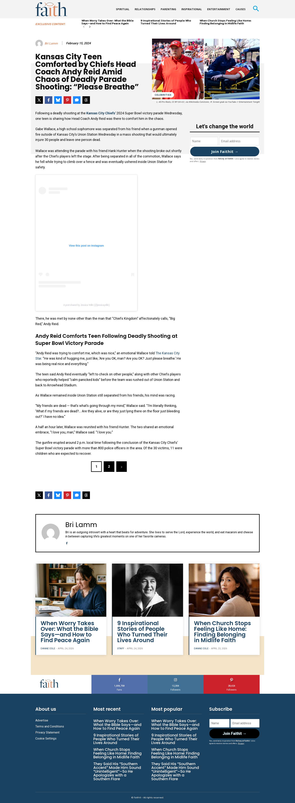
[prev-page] (83, 27)
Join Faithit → (224, 151)
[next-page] (89, 27)
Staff (120, 648)
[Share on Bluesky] (58, 100)
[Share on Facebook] (48, 100)
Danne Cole (48, 648)
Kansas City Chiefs (100, 113)
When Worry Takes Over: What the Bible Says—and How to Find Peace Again (107, 21)
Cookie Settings (45, 738)
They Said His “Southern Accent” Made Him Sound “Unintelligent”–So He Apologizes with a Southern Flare (117, 771)
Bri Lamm (51, 43)
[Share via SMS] (77, 100)
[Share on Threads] (86, 100)
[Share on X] (39, 100)
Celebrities (163, 95)
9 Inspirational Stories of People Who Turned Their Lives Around (166, 21)
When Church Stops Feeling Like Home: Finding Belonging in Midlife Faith (226, 21)
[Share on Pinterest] (67, 100)
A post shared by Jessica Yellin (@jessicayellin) (86, 304)
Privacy (203, 161)
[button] (256, 9)
